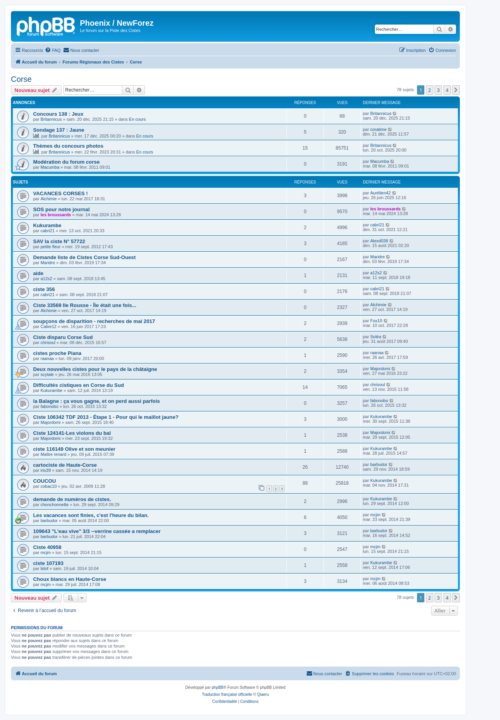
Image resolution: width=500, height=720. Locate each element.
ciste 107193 (48, 563)
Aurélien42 (380, 193)
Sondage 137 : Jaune (58, 130)
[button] (456, 90)
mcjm (375, 514)
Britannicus (51, 119)
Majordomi (380, 368)
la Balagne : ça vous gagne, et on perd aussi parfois (96, 401)
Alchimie (49, 198)
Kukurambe (47, 225)
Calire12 (49, 326)
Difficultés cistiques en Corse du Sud (78, 385)
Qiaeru (263, 694)
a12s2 (46, 278)
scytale (47, 374)
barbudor (378, 464)
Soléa (375, 336)
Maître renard (53, 454)
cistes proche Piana (57, 353)
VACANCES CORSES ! (60, 193)
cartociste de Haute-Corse (65, 465)
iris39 (46, 470)
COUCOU (44, 481)
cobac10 (49, 486)
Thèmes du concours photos (68, 146)
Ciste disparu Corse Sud (63, 337)
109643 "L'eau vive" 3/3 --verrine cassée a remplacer (97, 531)
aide (38, 273)
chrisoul (48, 342)
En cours (137, 119)
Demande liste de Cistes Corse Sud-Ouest (84, 257)
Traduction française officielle (227, 694)
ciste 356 (44, 289)
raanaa (47, 358)
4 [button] (447, 90)
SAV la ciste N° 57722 (59, 241)
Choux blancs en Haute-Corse (69, 579)
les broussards (56, 214)
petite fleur (50, 246)
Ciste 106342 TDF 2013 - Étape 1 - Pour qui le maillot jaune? (105, 417)
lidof (44, 568)
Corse (21, 79)
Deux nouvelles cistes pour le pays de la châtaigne (95, 369)
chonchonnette (55, 504)
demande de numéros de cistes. (72, 499)
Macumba (50, 167)
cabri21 (48, 230)
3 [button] (438, 90)
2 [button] (429, 90)
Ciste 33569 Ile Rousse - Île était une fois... (84, 305)
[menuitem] (52, 50)
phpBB (217, 687)
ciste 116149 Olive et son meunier (74, 449)
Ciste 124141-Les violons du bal (72, 433)
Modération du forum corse (66, 162)
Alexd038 (379, 240)
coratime (378, 129)
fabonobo (49, 406)
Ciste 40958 (47, 547)
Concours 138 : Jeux (58, 114)
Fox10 (376, 320)
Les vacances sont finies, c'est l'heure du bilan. (91, 515)
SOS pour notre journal (61, 209)
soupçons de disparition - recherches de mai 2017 (94, 321)
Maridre (48, 262)
